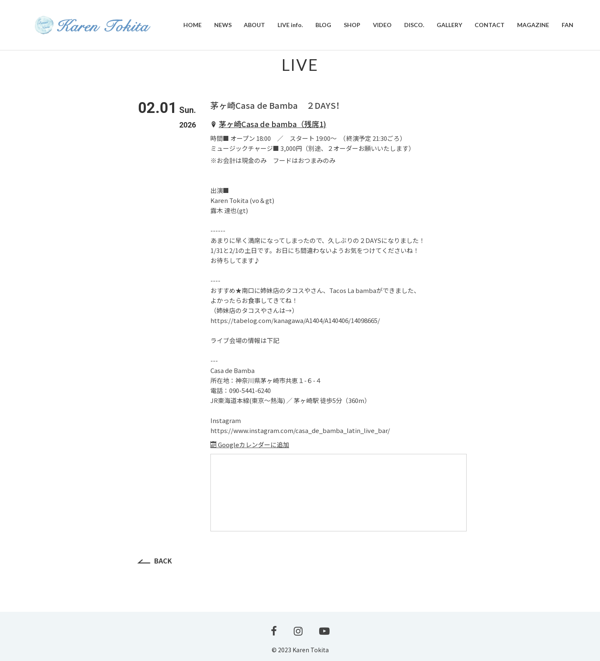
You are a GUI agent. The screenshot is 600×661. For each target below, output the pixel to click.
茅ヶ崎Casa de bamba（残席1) (272, 123)
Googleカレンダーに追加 (249, 444)
